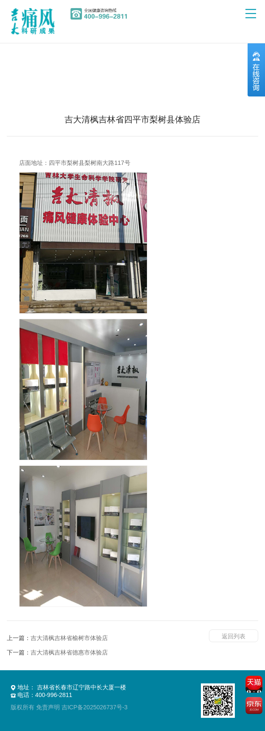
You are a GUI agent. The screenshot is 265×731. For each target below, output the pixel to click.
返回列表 (233, 636)
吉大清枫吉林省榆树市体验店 (69, 638)
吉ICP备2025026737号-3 (95, 707)
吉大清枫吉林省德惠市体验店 (69, 652)
